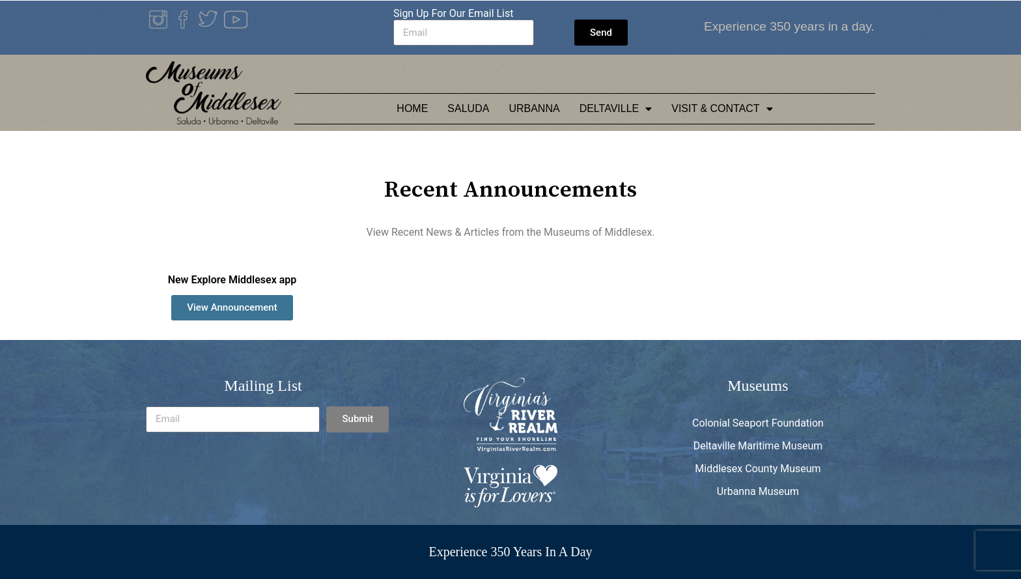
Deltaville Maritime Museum (758, 446)
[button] (231, 307)
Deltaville (616, 108)
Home (412, 108)
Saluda (468, 108)
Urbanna (534, 108)
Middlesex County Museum (757, 468)
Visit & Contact (721, 108)
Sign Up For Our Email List (453, 13)
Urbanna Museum (758, 491)
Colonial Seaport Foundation (758, 423)
